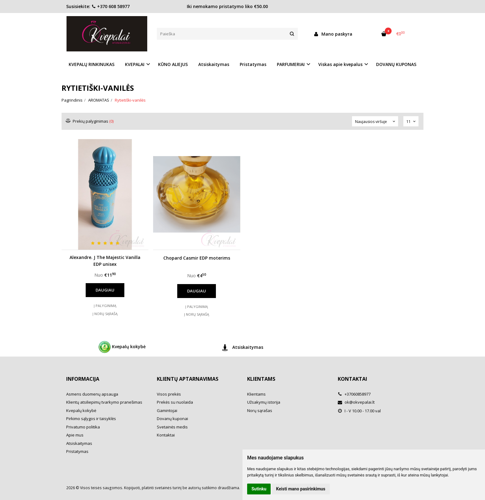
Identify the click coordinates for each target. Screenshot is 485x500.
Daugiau (105, 290)
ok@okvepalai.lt (356, 402)
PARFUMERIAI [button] (291, 64)
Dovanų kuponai (172, 418)
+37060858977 (354, 394)
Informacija (82, 378)
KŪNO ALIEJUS (173, 64)
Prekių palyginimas (90, 121)
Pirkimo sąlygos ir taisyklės (91, 418)
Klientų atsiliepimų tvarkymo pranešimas (104, 402)
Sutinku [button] (258, 488)
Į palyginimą (105, 305)
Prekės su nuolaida (175, 402)
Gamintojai (167, 410)
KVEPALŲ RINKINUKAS (91, 64)
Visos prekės (169, 394)
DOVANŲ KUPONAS (396, 64)
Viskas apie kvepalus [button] (340, 64)
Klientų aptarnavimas (187, 378)
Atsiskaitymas (213, 64)
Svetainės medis (172, 427)
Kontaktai (166, 435)
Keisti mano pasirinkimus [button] (300, 488)
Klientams (261, 378)
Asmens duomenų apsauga (92, 394)
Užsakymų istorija (263, 402)
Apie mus (75, 435)
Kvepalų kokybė (122, 347)
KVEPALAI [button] (134, 64)
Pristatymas (253, 64)
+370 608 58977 (111, 6)
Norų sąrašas (259, 410)
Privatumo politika (83, 427)
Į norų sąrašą (105, 313)
